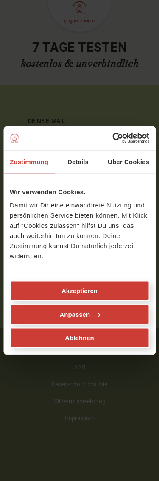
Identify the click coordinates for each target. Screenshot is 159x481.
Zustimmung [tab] (29, 161)
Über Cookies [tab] (128, 161)
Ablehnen (79, 337)
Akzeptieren (79, 290)
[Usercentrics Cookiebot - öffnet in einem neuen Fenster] (113, 138)
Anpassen (79, 314)
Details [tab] (78, 161)
